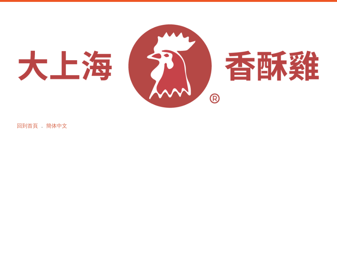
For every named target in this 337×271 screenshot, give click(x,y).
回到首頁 (27, 126)
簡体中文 (56, 126)
